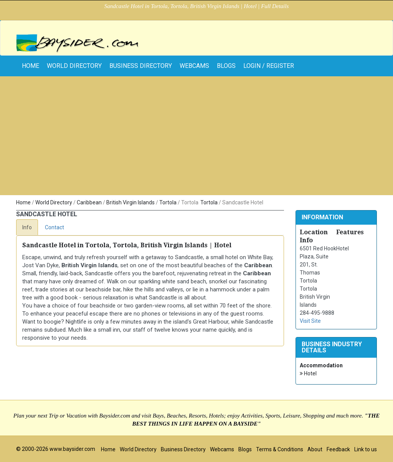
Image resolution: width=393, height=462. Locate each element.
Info (27, 227)
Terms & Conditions (279, 449)
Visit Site (310, 321)
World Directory (74, 65)
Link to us (365, 449)
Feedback (338, 449)
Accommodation (321, 365)
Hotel (308, 374)
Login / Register (268, 65)
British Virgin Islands (130, 202)
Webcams (194, 65)
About (314, 449)
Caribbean (89, 202)
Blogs (226, 65)
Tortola (168, 202)
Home (23, 202)
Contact (54, 227)
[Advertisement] (196, 137)
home (30, 65)
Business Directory (140, 65)
